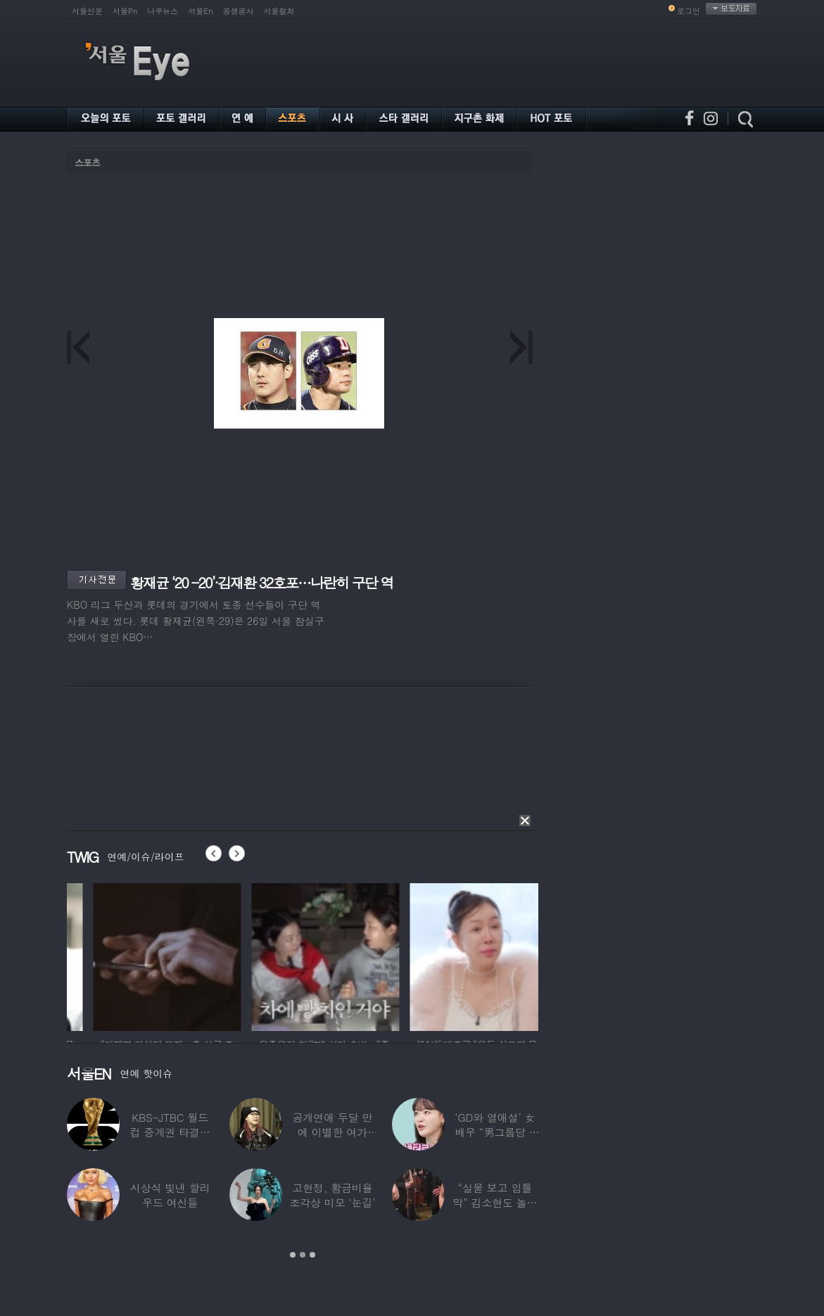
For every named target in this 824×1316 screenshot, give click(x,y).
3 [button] (312, 1255)
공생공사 (238, 11)
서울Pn (125, 11)
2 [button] (302, 1255)
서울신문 (87, 11)
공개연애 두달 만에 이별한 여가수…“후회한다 (333, 1132)
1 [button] (293, 1255)
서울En (200, 11)
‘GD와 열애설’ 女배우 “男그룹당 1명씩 (495, 1132)
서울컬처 (279, 11)
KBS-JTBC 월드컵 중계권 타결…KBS (170, 1132)
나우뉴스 (162, 11)
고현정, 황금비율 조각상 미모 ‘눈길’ (332, 1195)
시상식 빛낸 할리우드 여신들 (170, 1195)
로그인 (688, 11)
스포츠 (87, 162)
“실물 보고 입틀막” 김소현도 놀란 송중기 (494, 1202)
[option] (94, 955)
